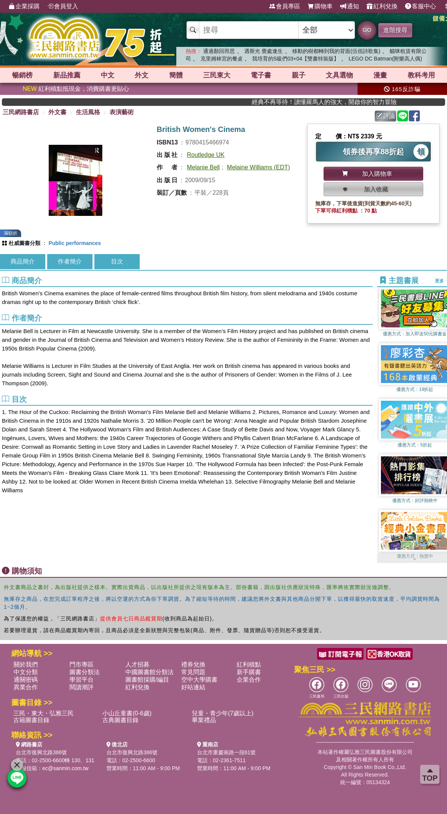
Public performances (75, 243)
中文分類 (26, 672)
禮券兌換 (193, 664)
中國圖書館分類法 (149, 672)
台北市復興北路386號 (41, 752)
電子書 (261, 75)
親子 (298, 75)
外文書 (57, 112)
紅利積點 (249, 664)
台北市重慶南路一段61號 (226, 752)
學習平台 (81, 679)
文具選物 (339, 75)
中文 (107, 75)
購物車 (320, 6)
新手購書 (249, 672)
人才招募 (137, 664)
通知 (349, 6)
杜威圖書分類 (24, 243)
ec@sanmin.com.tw (65, 768)
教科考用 (421, 75)
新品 (66, 75)
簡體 (176, 75)
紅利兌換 (382, 6)
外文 (141, 75)
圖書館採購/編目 (147, 679)
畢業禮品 (204, 720)
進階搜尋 (395, 30)
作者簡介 (70, 261)
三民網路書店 (21, 112)
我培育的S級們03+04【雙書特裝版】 (295, 59)
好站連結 (193, 687)
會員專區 (284, 6)
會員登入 (62, 6)
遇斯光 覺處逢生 (263, 51)
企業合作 (249, 679)
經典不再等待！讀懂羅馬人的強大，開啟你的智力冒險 (339, 102)
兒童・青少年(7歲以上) (223, 713)
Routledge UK (206, 155)
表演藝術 (121, 112)
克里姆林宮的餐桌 (221, 59)
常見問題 (193, 672)
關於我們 (26, 664)
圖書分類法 (84, 672)
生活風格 (88, 112)
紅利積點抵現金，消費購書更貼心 (76, 88)
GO (366, 29)
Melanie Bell (203, 167)
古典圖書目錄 (120, 720)
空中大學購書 (199, 679)
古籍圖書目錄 (31, 720)
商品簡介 (23, 261)
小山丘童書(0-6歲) (126, 713)
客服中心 (420, 6)
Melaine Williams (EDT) (258, 167)
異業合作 (26, 687)
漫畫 (380, 75)
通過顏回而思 (219, 51)
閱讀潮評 (81, 687)
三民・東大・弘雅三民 (43, 713)
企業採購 (24, 6)
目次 (117, 261)
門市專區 (81, 664)
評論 (385, 116)
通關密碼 (26, 679)
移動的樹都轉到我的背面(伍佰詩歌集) (336, 51)
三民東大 (216, 75)
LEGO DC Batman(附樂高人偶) (385, 59)
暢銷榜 (22, 75)
